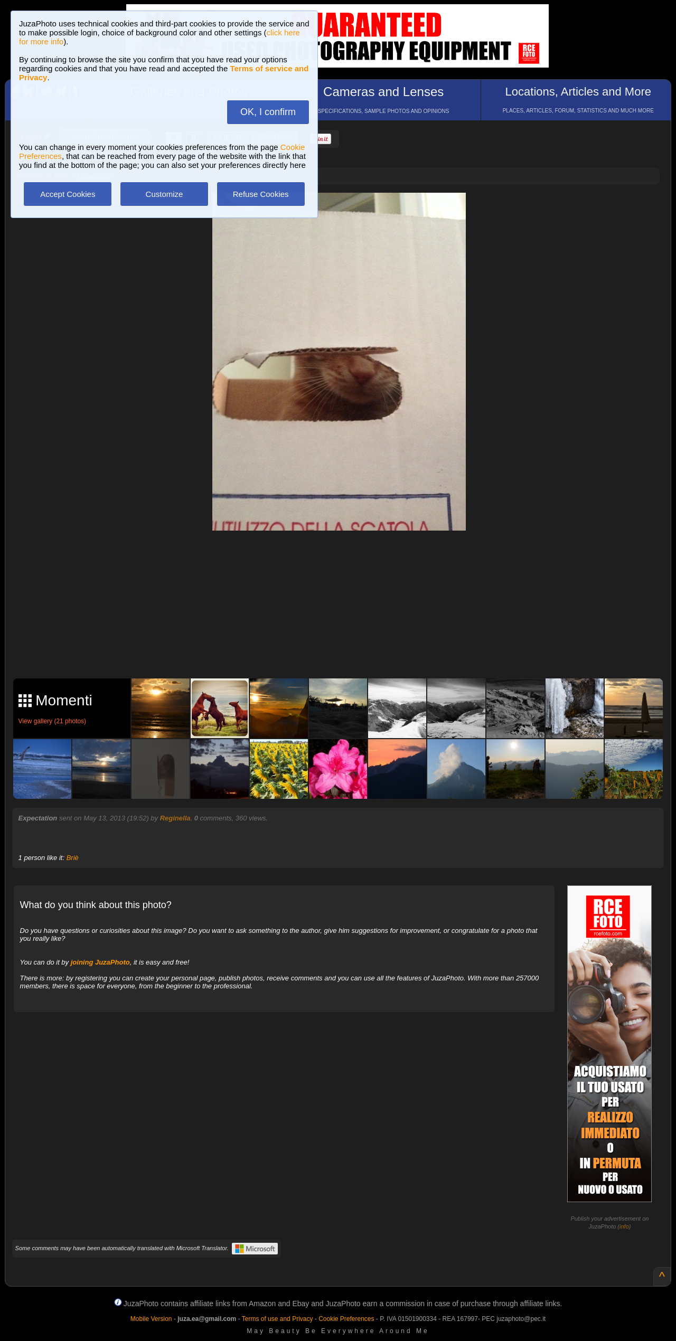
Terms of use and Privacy (277, 1319)
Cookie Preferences (346, 1319)
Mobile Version (151, 1319)
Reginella (175, 818)
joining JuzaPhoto (100, 962)
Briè (73, 858)
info (624, 1226)
